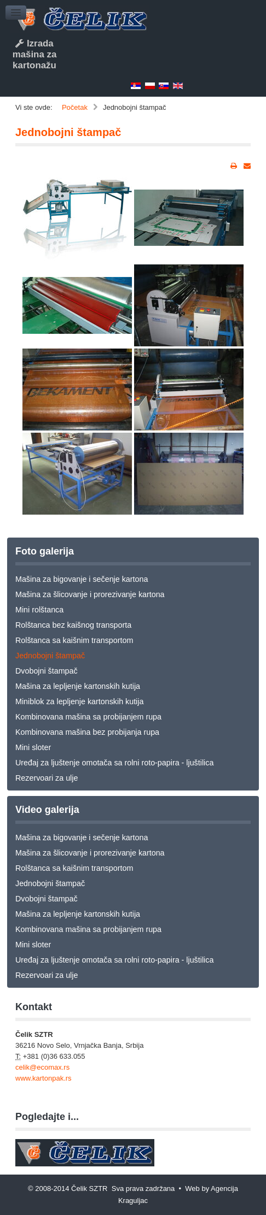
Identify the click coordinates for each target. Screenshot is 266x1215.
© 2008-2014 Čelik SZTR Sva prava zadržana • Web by (119, 1188)
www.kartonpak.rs (43, 1078)
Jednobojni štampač (68, 132)
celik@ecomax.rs (42, 1067)
